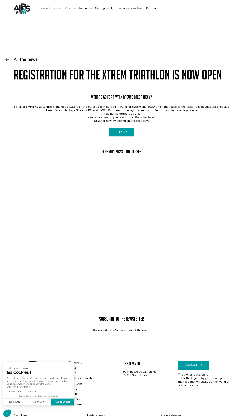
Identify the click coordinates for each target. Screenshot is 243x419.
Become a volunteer (130, 8)
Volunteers (75, 383)
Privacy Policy (20, 415)
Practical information (78, 8)
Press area (75, 404)
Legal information (96, 415)
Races (58, 8)
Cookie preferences (171, 415)
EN (169, 8)
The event (43, 8)
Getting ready (104, 8)
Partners (152, 8)
